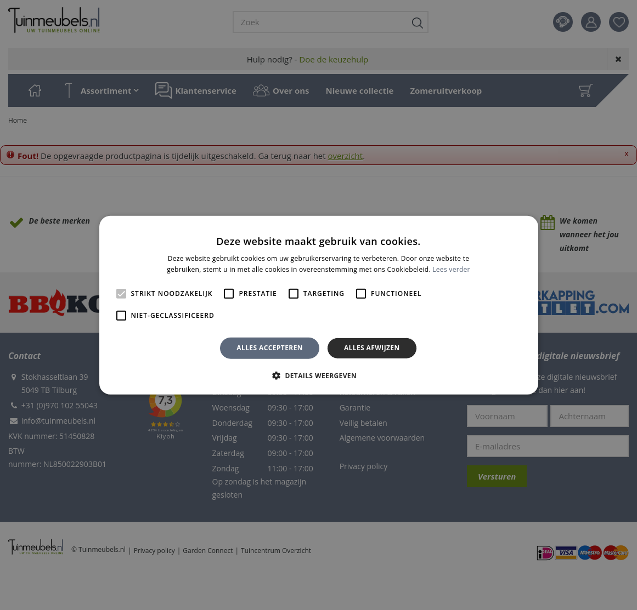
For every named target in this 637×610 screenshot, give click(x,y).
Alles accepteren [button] (269, 347)
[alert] (318, 305)
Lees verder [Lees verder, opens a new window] (451, 269)
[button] (318, 375)
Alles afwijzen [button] (372, 347)
